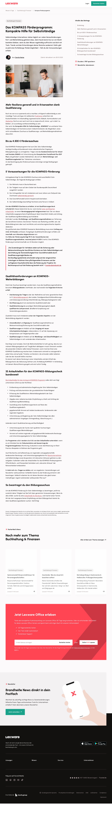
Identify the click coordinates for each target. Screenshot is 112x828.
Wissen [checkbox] (34, 760)
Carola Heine (19, 57)
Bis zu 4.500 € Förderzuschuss (87, 32)
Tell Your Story (36, 774)
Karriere (86, 774)
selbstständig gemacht (26, 196)
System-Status (62, 767)
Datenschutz (80, 817)
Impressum (103, 821)
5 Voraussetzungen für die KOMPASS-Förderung (89, 37)
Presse (86, 767)
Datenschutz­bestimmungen (82, 648)
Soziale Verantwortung (90, 771)
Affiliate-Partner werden (65, 777)
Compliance (103, 817)
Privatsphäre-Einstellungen (66, 817)
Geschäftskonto (10, 777)
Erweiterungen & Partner (13, 784)
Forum (59, 784)
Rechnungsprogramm (12, 767)
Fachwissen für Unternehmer (40, 764)
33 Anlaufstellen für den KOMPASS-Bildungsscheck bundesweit (89, 50)
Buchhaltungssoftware (12, 771)
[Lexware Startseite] (12, 3)
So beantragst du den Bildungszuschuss (90, 54)
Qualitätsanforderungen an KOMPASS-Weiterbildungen (90, 43)
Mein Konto (61, 787)
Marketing (9, 121)
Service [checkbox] (60, 760)
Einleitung (80, 25)
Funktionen (39, 116)
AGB (15, 650)
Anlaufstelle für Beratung (33, 496)
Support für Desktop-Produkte (66, 781)
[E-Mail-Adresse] (44, 642)
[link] (13, 737)
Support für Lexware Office (66, 764)
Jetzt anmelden (14, 712)
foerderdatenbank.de (53, 265)
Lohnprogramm (10, 774)
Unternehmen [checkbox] (89, 760)
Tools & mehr (35, 767)
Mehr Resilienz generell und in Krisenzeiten (91, 29)
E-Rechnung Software (12, 764)
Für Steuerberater (63, 771)
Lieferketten (93, 817)
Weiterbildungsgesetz (20, 297)
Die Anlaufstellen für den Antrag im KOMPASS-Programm (25, 380)
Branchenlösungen (11, 781)
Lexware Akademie (37, 771)
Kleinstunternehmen (54, 455)
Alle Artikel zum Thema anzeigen (92, 540)
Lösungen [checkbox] (9, 760)
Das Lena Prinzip (36, 777)
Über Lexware (88, 764)
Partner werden (62, 774)
